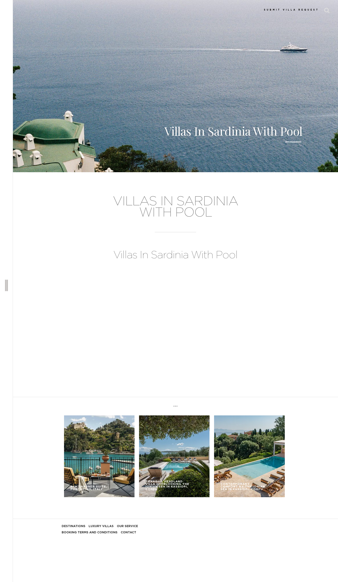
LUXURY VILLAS (101, 526)
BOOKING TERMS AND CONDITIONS (89, 532)
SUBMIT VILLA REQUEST (291, 10)
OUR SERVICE (127, 526)
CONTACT (128, 532)
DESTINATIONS (73, 526)
